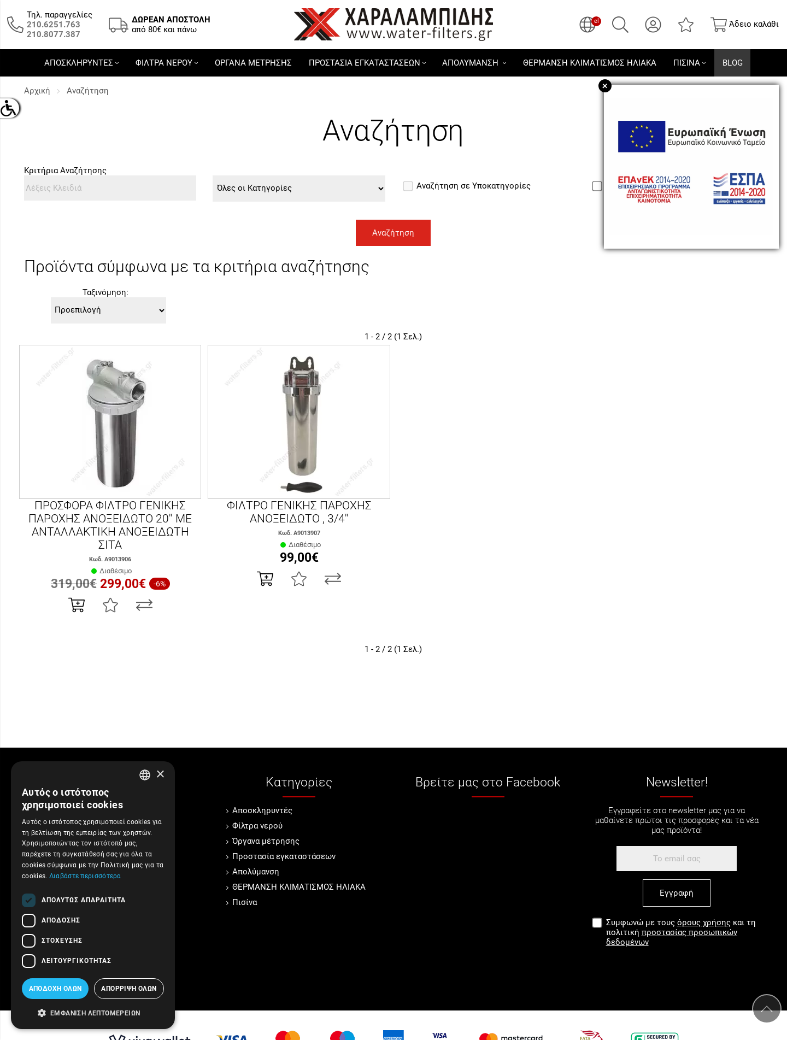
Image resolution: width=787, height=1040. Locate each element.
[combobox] (144, 774)
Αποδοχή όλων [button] (55, 988)
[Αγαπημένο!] (110, 605)
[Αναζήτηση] (620, 24)
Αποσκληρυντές (262, 810)
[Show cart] (744, 24)
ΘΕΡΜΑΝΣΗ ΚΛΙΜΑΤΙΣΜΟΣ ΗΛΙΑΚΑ (299, 887)
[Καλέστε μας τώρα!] (53, 25)
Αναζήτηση (88, 91)
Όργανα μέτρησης (265, 841)
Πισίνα (244, 902)
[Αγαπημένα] (686, 24)
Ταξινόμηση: (105, 292)
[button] (93, 1012)
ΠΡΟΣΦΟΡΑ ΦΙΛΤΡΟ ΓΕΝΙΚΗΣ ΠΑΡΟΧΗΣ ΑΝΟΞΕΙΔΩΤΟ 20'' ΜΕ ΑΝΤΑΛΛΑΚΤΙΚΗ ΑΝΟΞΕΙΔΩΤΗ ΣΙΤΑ (110, 525)
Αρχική (37, 91)
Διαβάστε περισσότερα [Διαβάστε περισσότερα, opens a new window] (85, 876)
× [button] (160, 775)
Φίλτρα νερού (257, 826)
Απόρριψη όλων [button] (128, 988)
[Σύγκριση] (144, 605)
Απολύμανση (255, 872)
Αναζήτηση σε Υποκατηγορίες (467, 186)
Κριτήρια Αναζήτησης (65, 170)
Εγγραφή (677, 893)
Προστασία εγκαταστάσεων (284, 856)
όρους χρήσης (704, 922)
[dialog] (93, 895)
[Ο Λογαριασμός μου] (653, 24)
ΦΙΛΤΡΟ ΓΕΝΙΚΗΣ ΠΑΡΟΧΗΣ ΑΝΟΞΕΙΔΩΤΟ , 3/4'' (299, 512)
